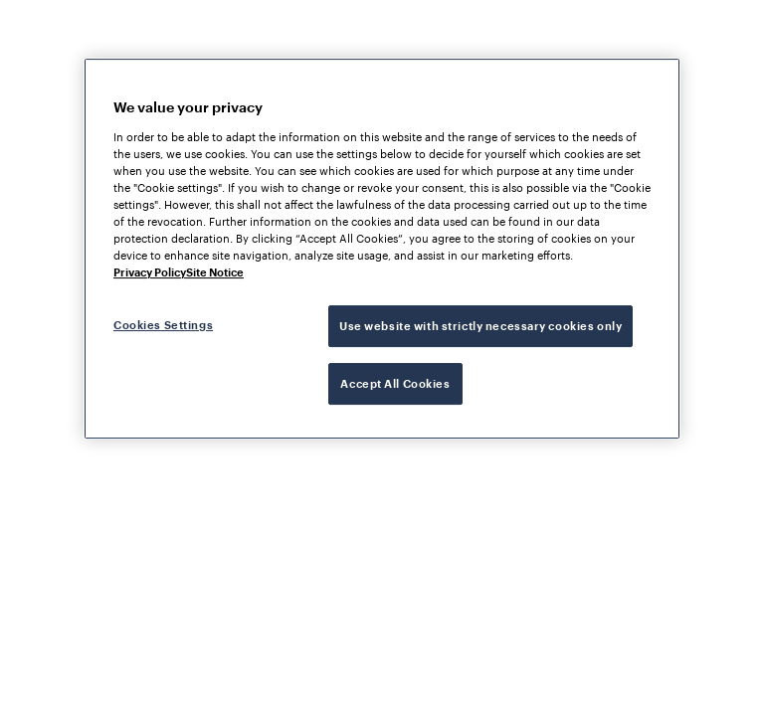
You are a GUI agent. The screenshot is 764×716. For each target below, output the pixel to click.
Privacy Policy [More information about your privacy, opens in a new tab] (149, 272)
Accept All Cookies (395, 383)
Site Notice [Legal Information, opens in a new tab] (215, 272)
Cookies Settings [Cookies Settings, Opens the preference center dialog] (163, 324)
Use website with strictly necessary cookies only (480, 325)
